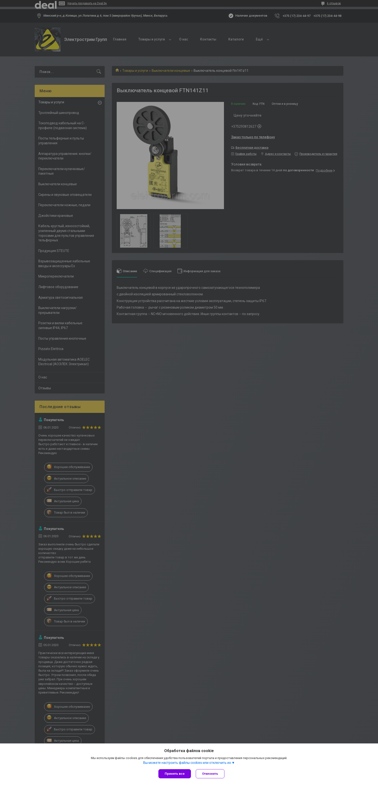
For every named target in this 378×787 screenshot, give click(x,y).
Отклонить (210, 773)
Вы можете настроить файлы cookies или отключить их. (187, 763)
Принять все (175, 773)
